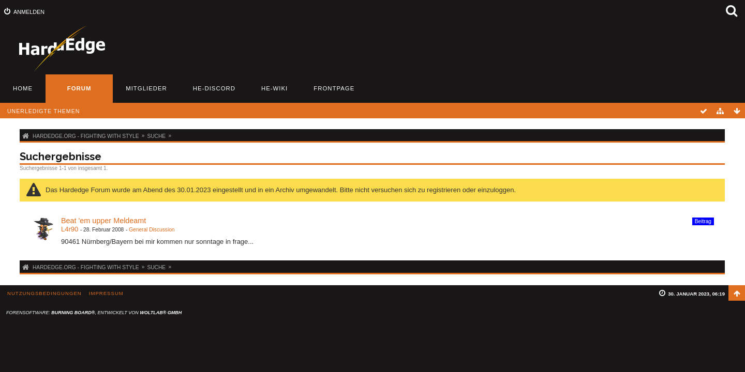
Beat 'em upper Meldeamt (103, 220)
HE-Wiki (274, 88)
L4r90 (69, 229)
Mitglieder (146, 88)
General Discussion (151, 230)
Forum (79, 88)
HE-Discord (214, 88)
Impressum (106, 293)
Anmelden (28, 12)
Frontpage (334, 88)
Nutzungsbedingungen (44, 293)
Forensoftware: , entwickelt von (94, 312)
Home (23, 88)
